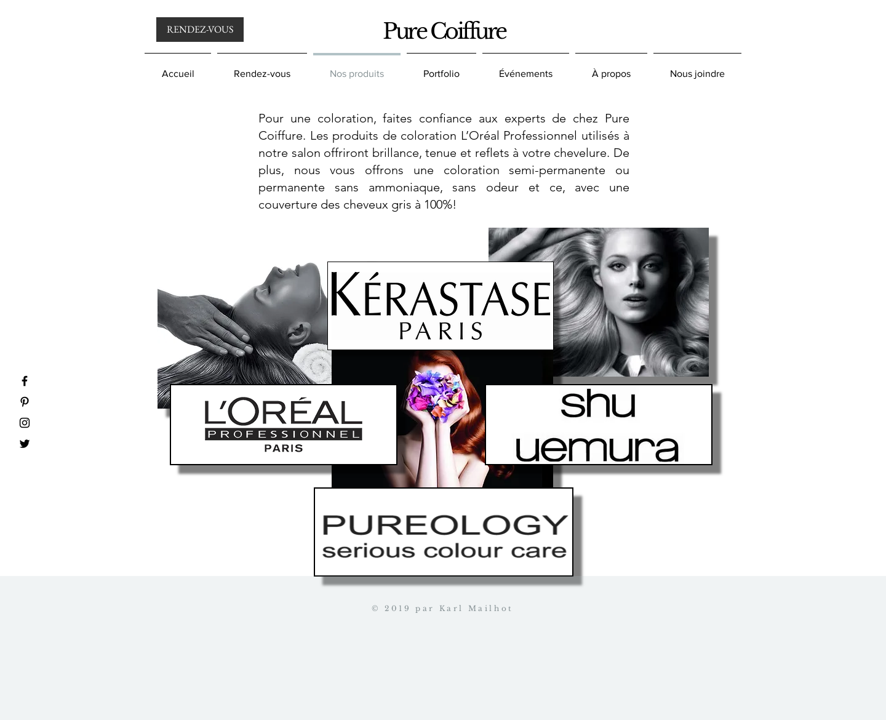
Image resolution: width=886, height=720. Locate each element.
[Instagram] (24, 423)
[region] (599, 302)
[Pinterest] (24, 402)
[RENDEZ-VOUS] (200, 29)
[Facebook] (24, 381)
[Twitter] (24, 443)
